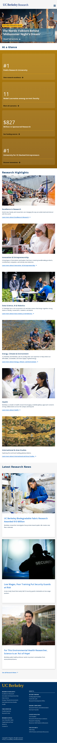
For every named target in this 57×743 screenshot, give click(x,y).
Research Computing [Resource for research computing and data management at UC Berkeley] (34, 721)
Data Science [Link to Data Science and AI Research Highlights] (5, 698)
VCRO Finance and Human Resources (39, 732)
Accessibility (10, 739)
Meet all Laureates (11, 106)
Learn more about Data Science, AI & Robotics (18, 314)
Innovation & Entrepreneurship (10, 696)
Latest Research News (16, 466)
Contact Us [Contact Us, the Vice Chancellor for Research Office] (5, 726)
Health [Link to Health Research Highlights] (4, 704)
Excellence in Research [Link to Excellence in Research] (8, 694)
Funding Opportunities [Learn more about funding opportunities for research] (35, 696)
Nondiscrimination (18, 739)
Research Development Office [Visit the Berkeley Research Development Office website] (37, 701)
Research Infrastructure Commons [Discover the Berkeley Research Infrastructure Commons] (38, 718)
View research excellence (13, 77)
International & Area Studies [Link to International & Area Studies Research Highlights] (9, 702)
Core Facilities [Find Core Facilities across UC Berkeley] (32, 716)
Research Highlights (15, 172)
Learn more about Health (11, 410)
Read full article (11, 39)
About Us (4, 724)
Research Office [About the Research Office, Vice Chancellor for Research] (7, 718)
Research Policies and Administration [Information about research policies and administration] (39, 707)
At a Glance (9, 47)
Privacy (4, 739)
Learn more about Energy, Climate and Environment (20, 362)
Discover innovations (11, 162)
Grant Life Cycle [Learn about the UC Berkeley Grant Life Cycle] (33, 699)
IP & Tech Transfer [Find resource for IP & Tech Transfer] (34, 710)
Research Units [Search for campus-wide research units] (6, 713)
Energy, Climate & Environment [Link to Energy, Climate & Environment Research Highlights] (10, 700)
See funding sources (11, 134)
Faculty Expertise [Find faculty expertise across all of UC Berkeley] (6, 711)
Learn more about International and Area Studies (19, 456)
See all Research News (10, 672)
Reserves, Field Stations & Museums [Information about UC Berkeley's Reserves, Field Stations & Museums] (38, 723)
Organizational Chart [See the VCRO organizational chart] (7, 722)
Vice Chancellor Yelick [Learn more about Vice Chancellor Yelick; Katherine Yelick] (7, 720)
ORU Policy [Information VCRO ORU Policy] (32, 729)
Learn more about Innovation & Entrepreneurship (19, 265)
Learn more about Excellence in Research (16, 217)
